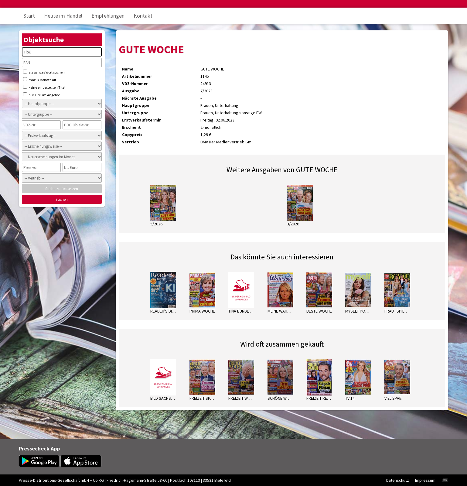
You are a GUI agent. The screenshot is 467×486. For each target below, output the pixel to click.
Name (127, 69)
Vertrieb (130, 142)
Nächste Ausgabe (139, 98)
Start (29, 15)
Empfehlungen (107, 15)
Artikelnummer (137, 76)
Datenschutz (397, 480)
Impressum (425, 480)
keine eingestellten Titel (44, 87)
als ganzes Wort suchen (44, 72)
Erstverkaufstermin (142, 120)
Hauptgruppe (135, 105)
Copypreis (132, 134)
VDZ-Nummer (135, 83)
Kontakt (143, 15)
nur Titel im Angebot (41, 94)
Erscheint (131, 127)
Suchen (62, 199)
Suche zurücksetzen (61, 188)
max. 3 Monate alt (39, 79)
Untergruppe (135, 112)
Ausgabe (130, 91)
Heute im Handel (63, 15)
